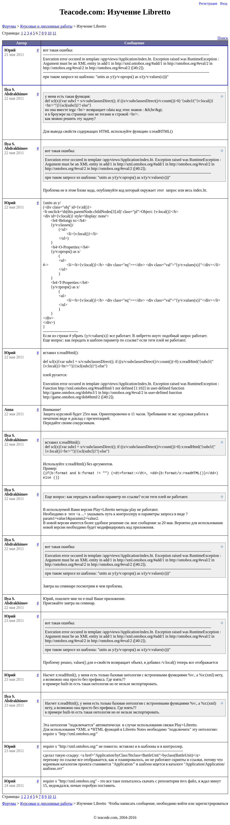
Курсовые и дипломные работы (46, 26)
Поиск (222, 38)
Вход (223, 3)
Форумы (9, 26)
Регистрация (208, 3)
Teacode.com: (83, 11)
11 (54, 33)
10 (50, 33)
